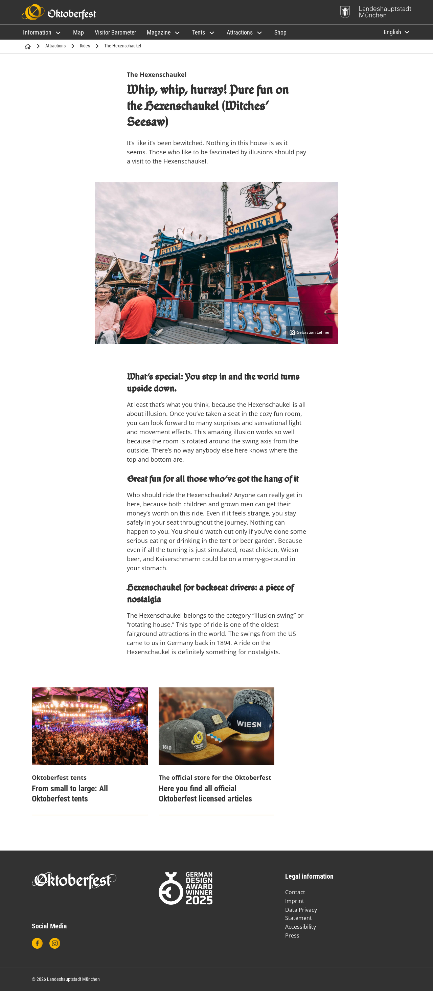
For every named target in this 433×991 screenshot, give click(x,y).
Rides (85, 45)
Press (292, 935)
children (195, 504)
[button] (43, 32)
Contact (295, 892)
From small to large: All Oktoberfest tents (70, 793)
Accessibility (300, 926)
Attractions (55, 45)
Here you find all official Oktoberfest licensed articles (205, 793)
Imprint (294, 901)
